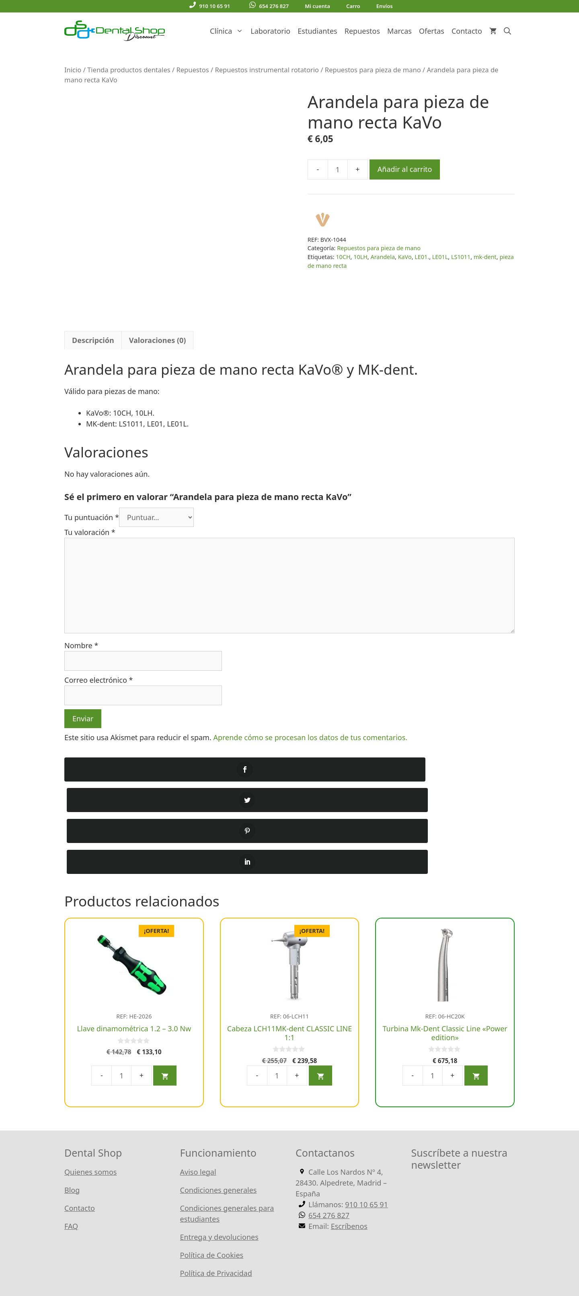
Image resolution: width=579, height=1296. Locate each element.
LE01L (440, 257)
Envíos (384, 6)
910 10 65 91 (209, 6)
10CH (343, 257)
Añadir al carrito (405, 169)
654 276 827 (269, 6)
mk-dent (485, 257)
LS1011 (460, 257)
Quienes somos (90, 1079)
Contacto (467, 31)
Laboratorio (270, 31)
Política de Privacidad (216, 1181)
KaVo (405, 257)
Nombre (81, 645)
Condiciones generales (218, 1097)
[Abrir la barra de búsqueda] (507, 31)
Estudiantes (317, 31)
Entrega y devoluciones (219, 1144)
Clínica (228, 31)
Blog (72, 1097)
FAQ (71, 1134)
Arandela (382, 257)
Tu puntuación (91, 517)
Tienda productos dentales (128, 69)
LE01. (422, 257)
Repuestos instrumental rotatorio (267, 69)
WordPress (255, 1263)
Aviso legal (198, 1079)
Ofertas (431, 31)
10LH (360, 257)
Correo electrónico (98, 680)
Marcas (399, 31)
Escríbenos (349, 1134)
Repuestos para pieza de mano (373, 69)
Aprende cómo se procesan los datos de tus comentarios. (310, 737)
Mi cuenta (317, 6)
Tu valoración (89, 532)
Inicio (72, 69)
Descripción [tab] (93, 340)
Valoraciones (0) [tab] (157, 340)
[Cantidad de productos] (338, 169)
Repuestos (362, 31)
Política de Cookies (212, 1162)
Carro (353, 6)
